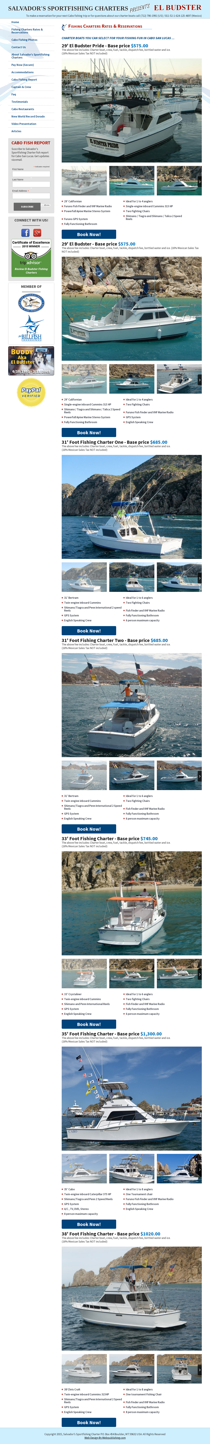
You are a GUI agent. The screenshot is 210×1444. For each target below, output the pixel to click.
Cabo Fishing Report (24, 79)
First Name (17, 169)
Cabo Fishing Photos (24, 39)
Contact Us (18, 47)
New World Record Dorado (28, 116)
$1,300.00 (151, 1034)
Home (15, 22)
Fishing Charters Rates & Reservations (27, 31)
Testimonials (19, 101)
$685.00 (158, 442)
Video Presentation (23, 123)
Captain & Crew (21, 87)
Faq (13, 94)
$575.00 (139, 45)
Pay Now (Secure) (22, 64)
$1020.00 (150, 1234)
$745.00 (149, 838)
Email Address (20, 190)
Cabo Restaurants (22, 109)
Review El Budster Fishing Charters (31, 270)
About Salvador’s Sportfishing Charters (30, 56)
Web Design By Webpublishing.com (105, 1438)
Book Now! (89, 234)
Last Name (17, 179)
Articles (16, 131)
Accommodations (22, 72)
